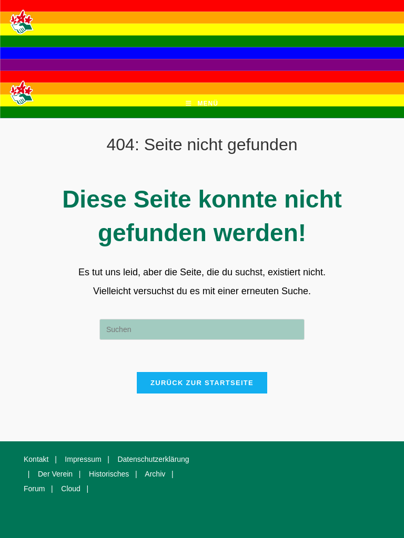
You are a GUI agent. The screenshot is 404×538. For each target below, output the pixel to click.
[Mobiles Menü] (202, 103)
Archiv (155, 474)
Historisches (109, 474)
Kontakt (36, 459)
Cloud (70, 488)
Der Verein (55, 474)
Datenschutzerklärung (153, 459)
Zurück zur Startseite (202, 383)
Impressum (83, 459)
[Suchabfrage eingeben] (202, 329)
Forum (34, 488)
